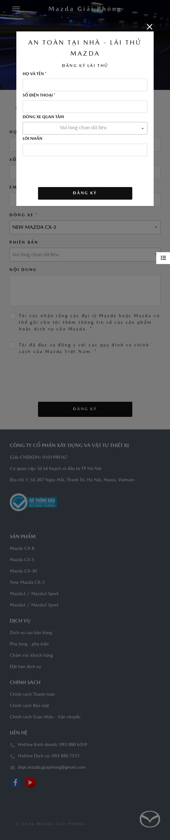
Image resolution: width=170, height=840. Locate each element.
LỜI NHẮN (32, 139)
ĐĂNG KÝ (85, 193)
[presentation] (70, 168)
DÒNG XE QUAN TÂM (43, 117)
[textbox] (85, 128)
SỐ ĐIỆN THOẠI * (39, 95)
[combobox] (85, 128)
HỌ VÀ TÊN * (35, 74)
